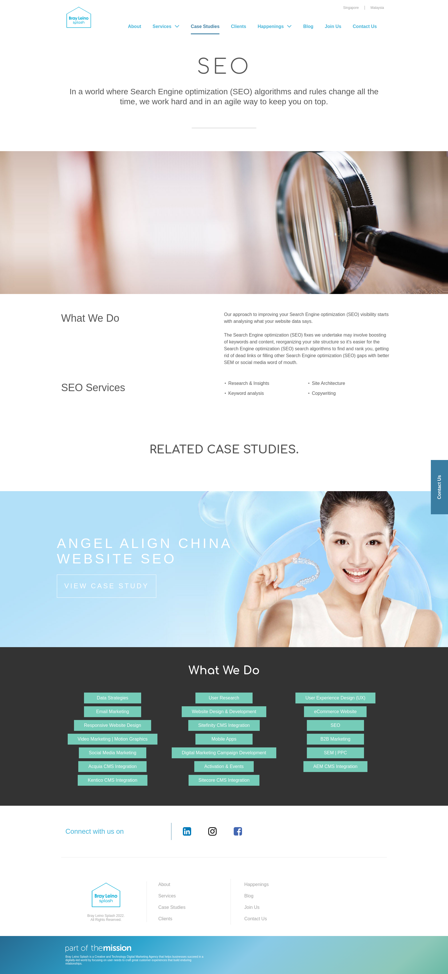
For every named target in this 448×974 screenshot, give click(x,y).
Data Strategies (112, 697)
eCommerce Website (335, 711)
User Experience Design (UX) (335, 697)
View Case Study (106, 586)
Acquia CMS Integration (112, 766)
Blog (308, 26)
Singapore (351, 8)
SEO (335, 725)
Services (167, 895)
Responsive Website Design (112, 725)
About (134, 26)
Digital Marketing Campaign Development (224, 752)
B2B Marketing (335, 739)
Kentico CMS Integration (112, 780)
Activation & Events (224, 766)
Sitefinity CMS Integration (224, 725)
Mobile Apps (223, 739)
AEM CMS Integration (335, 766)
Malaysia (377, 8)
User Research (224, 697)
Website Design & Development (224, 711)
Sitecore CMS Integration (224, 780)
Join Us (333, 26)
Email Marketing (112, 711)
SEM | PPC (335, 752)
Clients (238, 26)
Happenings (271, 26)
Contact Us (365, 26)
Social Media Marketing (112, 752)
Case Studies (205, 26)
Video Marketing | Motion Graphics (113, 739)
